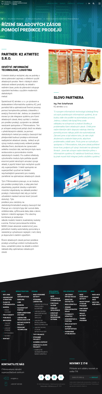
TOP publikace (38, 334)
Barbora (20, 305)
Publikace (7, 317)
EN (89, 3)
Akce (92, 291)
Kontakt (6, 338)
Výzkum (34, 291)
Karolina (20, 299)
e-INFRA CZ (71, 3)
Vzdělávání (82, 291)
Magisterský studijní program (84, 304)
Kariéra (6, 307)
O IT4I (3, 291)
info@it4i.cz (14, 378)
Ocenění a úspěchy (40, 342)
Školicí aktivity (71, 324)
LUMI (19, 302)
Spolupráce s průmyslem (16, 19)
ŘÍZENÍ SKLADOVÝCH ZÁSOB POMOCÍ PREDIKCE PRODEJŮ (62, 19)
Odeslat (93, 377)
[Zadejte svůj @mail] (78, 377)
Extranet (80, 3)
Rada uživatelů (71, 304)
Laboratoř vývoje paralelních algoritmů (41, 306)
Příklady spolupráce (35, 19)
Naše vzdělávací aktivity (83, 297)
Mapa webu (43, 386)
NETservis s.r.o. (52, 386)
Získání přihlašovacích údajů (71, 309)
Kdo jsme (6, 294)
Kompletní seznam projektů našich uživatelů (41, 352)
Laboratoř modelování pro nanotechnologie (41, 322)
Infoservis (7, 320)
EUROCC (62, 3)
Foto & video (9, 333)
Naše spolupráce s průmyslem (56, 298)
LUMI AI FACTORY (52, 3)
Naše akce (96, 294)
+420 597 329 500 (16, 384)
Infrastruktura (22, 291)
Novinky (7, 336)
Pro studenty (8, 315)
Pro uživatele (68, 291)
